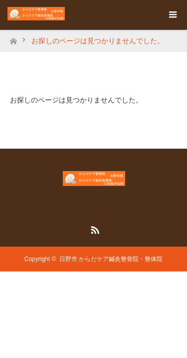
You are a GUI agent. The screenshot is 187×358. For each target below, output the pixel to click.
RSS (93, 228)
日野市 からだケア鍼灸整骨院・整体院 (111, 259)
